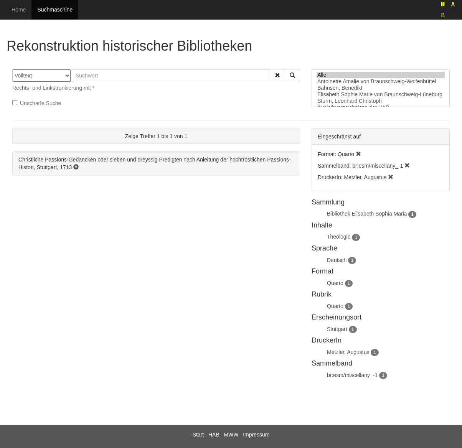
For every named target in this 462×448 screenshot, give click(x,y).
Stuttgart (337, 329)
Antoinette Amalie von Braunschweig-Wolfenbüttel (381, 81)
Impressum (256, 435)
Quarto (335, 283)
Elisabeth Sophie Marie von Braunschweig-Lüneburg (381, 94)
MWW (231, 435)
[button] (277, 75)
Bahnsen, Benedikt (381, 88)
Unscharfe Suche (36, 103)
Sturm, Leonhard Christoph (381, 101)
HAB (213, 435)
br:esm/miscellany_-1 (352, 375)
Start (198, 435)
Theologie (339, 237)
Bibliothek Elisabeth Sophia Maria (367, 214)
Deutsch (336, 260)
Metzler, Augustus (348, 352)
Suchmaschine (55, 10)
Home (19, 10)
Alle (381, 75)
